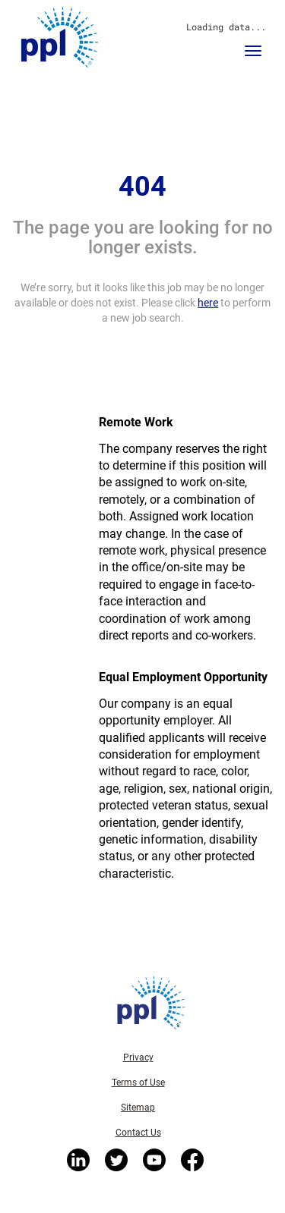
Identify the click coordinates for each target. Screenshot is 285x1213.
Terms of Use (138, 1082)
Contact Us (138, 1132)
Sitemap (138, 1107)
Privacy (138, 1057)
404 (142, 187)
